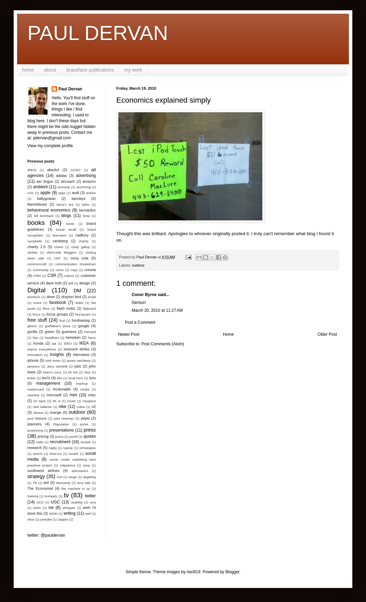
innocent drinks (76, 349)
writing (70, 513)
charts (58, 247)
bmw (86, 216)
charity (84, 241)
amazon (89, 181)
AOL (30, 193)
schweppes (87, 448)
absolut (53, 170)
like (59, 378)
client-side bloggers (61, 252)
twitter (90, 496)
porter (84, 424)
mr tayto (40, 401)
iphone (32, 360)
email (92, 297)
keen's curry (52, 372)
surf (59, 477)
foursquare (83, 314)
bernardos (87, 210)
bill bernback (43, 216)
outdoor (138, 265)
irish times (53, 360)
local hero (75, 378)
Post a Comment (140, 322)
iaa (54, 343)
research (34, 448)
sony (86, 465)
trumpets (50, 496)
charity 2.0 (36, 247)
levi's (46, 378)
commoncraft (36, 264)
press (90, 430)
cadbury (82, 235)
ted (46, 483)
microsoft (54, 395)
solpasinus (67, 465)
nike (62, 406)
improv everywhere (41, 349)
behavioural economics (48, 210)
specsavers (79, 471)
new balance (42, 407)
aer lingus (45, 181)
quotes (89, 436)
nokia (81, 407)
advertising (86, 175)
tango (72, 477)
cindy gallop (80, 247)
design (84, 283)
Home (228, 334)
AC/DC (75, 170)
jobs (77, 366)
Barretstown (37, 204)
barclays (79, 198)
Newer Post (128, 334)
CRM (37, 276)
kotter (31, 378)
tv (66, 495)
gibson (32, 326)
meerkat (33, 395)
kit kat (73, 372)
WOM (53, 513)
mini (73, 395)
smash (73, 454)
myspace (89, 401)
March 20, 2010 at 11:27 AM (157, 310)
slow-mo (56, 454)
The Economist (40, 488)
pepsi (85, 418)
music (71, 401)
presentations (61, 430)
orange (56, 412)
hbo (35, 338)
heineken (73, 337)
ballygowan (46, 198)
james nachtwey (79, 360)
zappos (63, 519)
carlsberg (60, 241)
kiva (87, 372)
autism (91, 193)
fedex (79, 303)
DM (77, 290)
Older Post (327, 334)
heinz (92, 338)
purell (73, 436)
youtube (46, 519)
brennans (59, 235)
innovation (34, 355)
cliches (32, 252)
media (84, 389)
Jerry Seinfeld (57, 366)
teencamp (63, 483)
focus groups (57, 314)
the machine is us (76, 488)
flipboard (89, 308)
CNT (57, 258)
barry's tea (64, 204)
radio (39, 442)
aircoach (68, 181)
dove (50, 297)
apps (62, 193)
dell (70, 283)
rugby (53, 448)
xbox (30, 519)
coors (60, 270)
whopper (69, 508)
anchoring (83, 187)
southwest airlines (43, 471)
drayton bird (71, 297)
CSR (52, 275)
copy (73, 270)
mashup (82, 383)
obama (38, 412)
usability (77, 502)
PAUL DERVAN (97, 33)
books (36, 222)
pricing (43, 436)
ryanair (68, 448)
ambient (40, 186)
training (32, 496)
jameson (33, 366)
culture (69, 276)
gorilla (32, 332)
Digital (36, 290)
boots (70, 224)
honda (38, 343)
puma (59, 436)
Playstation (61, 424)
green (49, 332)
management (48, 383)
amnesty (64, 187)
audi (75, 193)
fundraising (81, 320)
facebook (57, 302)
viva (93, 502)
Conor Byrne (144, 294)
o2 (94, 407)
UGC (55, 502)
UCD (40, 502)
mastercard (35, 389)
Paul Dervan (70, 89)
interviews (81, 355)
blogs (66, 215)
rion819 (193, 571)
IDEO (67, 343)
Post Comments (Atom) (162, 344)
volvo (37, 508)
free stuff (37, 320)
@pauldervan (53, 535)
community (41, 270)
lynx (92, 378)
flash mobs (66, 308)
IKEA (84, 343)
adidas (61, 176)
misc (92, 395)
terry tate (83, 483)
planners (34, 424)
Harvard (90, 332)
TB (35, 483)
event (37, 303)
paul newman (64, 418)
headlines (52, 338)
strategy (36, 476)
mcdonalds (61, 389)
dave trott (53, 283)
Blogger (232, 571)
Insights (57, 354)
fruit (62, 320)
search (38, 454)
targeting (89, 477)
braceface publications (90, 70)
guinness (69, 332)
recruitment (60, 441)
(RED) (32, 170)
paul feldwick (37, 418)
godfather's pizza (57, 326)
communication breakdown (75, 264)
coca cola (79, 258)
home (28, 70)
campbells (34, 241)
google (83, 326)
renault (85, 442)
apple (45, 192)
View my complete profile (50, 145)
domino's (33, 297)
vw (51, 507)
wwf (88, 513)
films (46, 308)
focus (36, 314)
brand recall (66, 229)
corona (90, 270)
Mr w (56, 401)
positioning (35, 430)
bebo (85, 204)
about (50, 70)
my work (133, 70)
